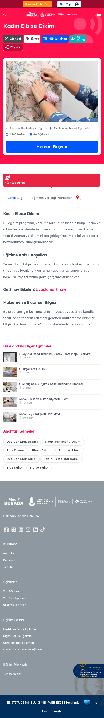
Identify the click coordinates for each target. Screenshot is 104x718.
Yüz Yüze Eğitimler (14, 598)
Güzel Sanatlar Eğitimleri (18, 642)
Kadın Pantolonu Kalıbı (61, 458)
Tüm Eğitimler (11, 591)
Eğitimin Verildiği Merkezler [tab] (52, 198)
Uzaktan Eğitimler (14, 604)
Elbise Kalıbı (39, 467)
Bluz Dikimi (15, 450)
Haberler (8, 553)
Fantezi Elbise (70, 450)
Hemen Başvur (52, 146)
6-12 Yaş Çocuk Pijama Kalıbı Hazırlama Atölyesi (51, 384)
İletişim (8, 567)
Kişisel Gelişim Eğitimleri (18, 636)
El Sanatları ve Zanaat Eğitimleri (23, 649)
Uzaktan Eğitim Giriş (37, 4)
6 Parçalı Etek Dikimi (32, 369)
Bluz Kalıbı (15, 467)
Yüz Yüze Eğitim (15, 182)
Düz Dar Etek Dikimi (22, 441)
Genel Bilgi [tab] (15, 198)
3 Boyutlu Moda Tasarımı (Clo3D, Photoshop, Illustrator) (55, 354)
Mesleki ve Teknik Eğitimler (19, 629)
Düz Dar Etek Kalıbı (21, 458)
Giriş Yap (65, 4)
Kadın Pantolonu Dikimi (63, 441)
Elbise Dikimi (41, 450)
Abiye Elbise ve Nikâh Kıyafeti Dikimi (44, 399)
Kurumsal (9, 560)
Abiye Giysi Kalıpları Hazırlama (39, 414)
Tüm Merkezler (12, 673)
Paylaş (15, 47)
